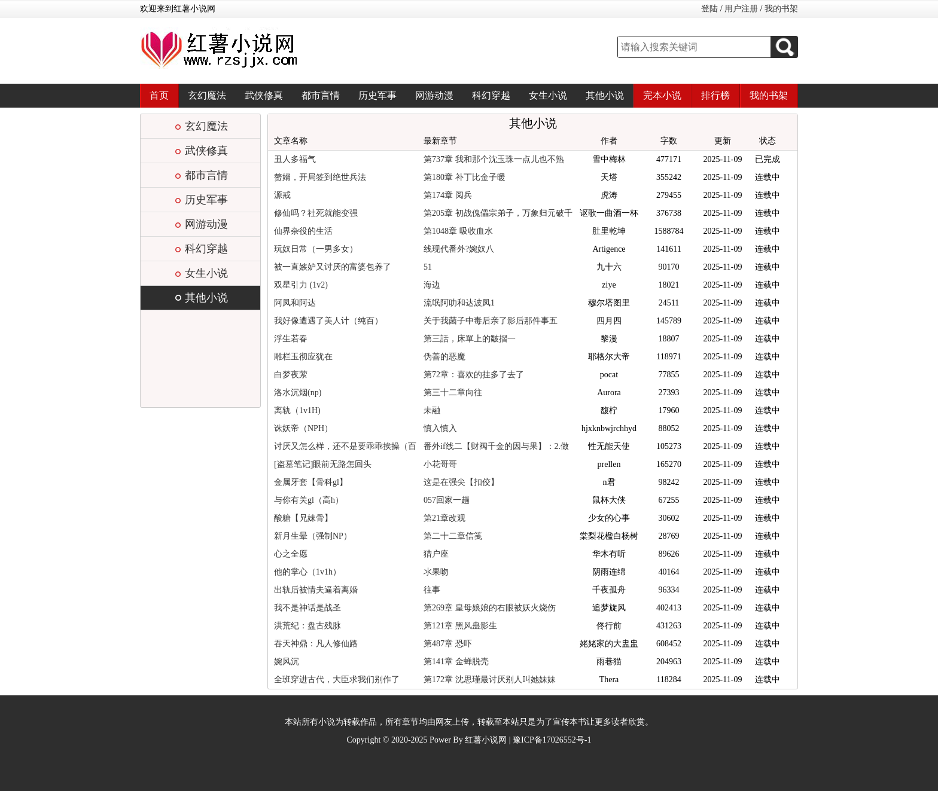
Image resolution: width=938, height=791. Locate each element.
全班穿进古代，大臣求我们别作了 (337, 679)
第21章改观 (444, 518)
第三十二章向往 (453, 392)
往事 (432, 589)
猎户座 (436, 553)
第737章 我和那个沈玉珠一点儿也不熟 (494, 159)
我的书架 (781, 8)
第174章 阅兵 (448, 195)
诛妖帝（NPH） (303, 428)
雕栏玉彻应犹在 (303, 356)
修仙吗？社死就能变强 (316, 213)
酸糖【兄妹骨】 (303, 518)
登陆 (709, 8)
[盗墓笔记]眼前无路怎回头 (322, 464)
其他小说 (605, 95)
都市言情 (321, 95)
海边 (432, 284)
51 (428, 266)
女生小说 (548, 95)
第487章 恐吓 (448, 643)
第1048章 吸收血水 (458, 231)
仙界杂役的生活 (303, 231)
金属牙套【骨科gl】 (311, 482)
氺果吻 (436, 571)
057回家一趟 (447, 500)
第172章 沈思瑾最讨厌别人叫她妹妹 (490, 679)
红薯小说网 (486, 739)
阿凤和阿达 (295, 302)
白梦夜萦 (290, 374)
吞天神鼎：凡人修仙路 (316, 643)
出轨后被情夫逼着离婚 (316, 589)
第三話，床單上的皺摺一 (470, 338)
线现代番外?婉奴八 (459, 249)
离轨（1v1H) (297, 410)
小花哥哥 (440, 464)
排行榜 (715, 95)
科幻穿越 (491, 95)
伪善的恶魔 (444, 356)
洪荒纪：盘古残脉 (307, 625)
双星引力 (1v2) (301, 284)
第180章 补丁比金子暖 (464, 177)
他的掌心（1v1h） (307, 571)
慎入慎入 (440, 428)
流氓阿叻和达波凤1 (459, 302)
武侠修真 (264, 95)
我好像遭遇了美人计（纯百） (328, 320)
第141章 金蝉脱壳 (456, 661)
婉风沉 (286, 661)
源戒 (282, 195)
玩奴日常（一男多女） (316, 249)
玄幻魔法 (207, 95)
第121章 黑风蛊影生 (460, 625)
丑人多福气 (295, 159)
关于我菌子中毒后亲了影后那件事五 (491, 320)
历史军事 (377, 95)
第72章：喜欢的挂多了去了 (474, 374)
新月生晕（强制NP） (313, 536)
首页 (159, 95)
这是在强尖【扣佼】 (461, 482)
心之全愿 (290, 553)
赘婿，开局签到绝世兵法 (320, 177)
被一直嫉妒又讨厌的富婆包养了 (332, 266)
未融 (432, 410)
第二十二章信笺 (453, 536)
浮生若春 (290, 338)
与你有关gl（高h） (308, 500)
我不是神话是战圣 (307, 607)
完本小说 (662, 95)
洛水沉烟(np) (297, 392)
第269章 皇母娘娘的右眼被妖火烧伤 (490, 607)
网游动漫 (434, 95)
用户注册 (741, 8)
